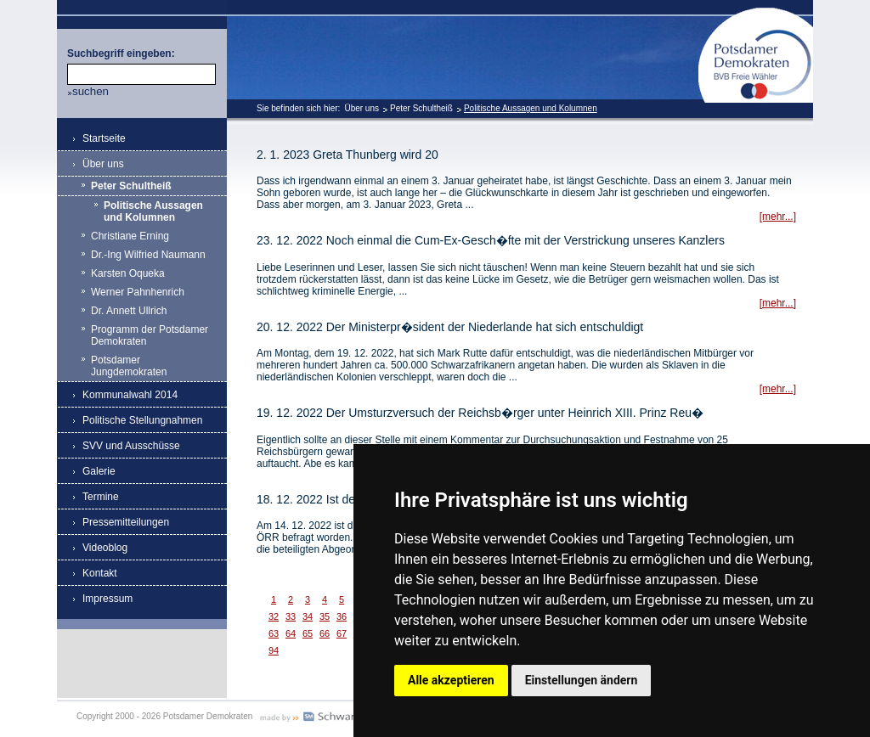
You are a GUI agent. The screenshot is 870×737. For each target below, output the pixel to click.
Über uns (361, 108)
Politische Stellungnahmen (142, 420)
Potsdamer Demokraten (755, 14)
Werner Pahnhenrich (137, 292)
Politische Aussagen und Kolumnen (530, 108)
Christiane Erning (130, 236)
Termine (100, 497)
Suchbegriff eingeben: (121, 53)
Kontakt (99, 573)
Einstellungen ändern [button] (581, 680)
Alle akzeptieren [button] (451, 680)
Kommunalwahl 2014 (130, 395)
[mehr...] (778, 216)
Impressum (107, 599)
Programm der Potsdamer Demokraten (149, 335)
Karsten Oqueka (128, 273)
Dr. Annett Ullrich (129, 311)
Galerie (99, 471)
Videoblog (104, 548)
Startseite (104, 138)
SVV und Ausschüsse (131, 446)
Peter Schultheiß (421, 108)
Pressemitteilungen (125, 522)
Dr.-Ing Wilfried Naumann (148, 255)
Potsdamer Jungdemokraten (129, 366)
